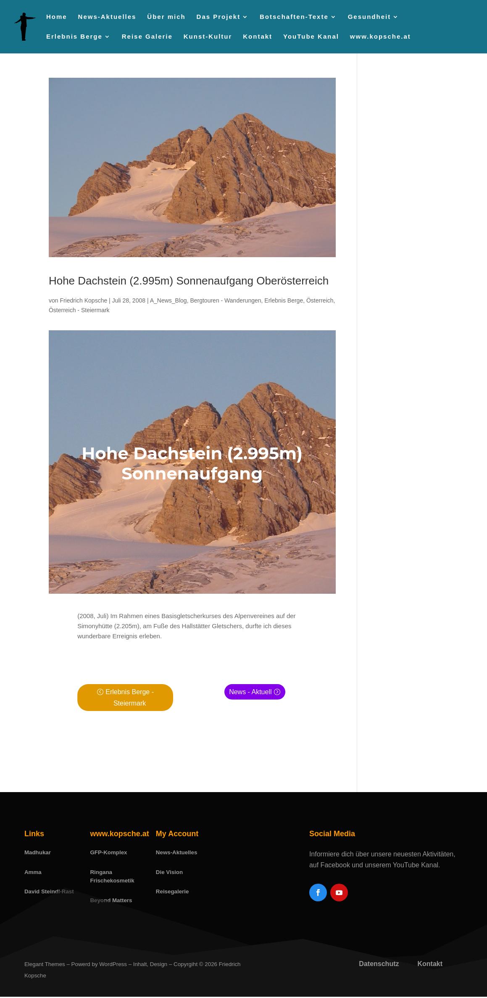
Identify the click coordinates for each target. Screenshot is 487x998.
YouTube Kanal (311, 37)
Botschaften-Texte (294, 17)
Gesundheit (369, 17)
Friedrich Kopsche (83, 300)
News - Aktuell (250, 691)
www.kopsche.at (380, 37)
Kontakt (257, 37)
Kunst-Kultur (208, 37)
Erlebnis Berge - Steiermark (129, 697)
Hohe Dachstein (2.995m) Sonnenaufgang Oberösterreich (189, 280)
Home (56, 17)
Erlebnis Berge (74, 37)
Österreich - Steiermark (79, 310)
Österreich (320, 300)
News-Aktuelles (107, 17)
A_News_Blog (168, 300)
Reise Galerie (147, 37)
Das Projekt (219, 17)
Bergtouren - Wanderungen (225, 300)
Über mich (166, 17)
